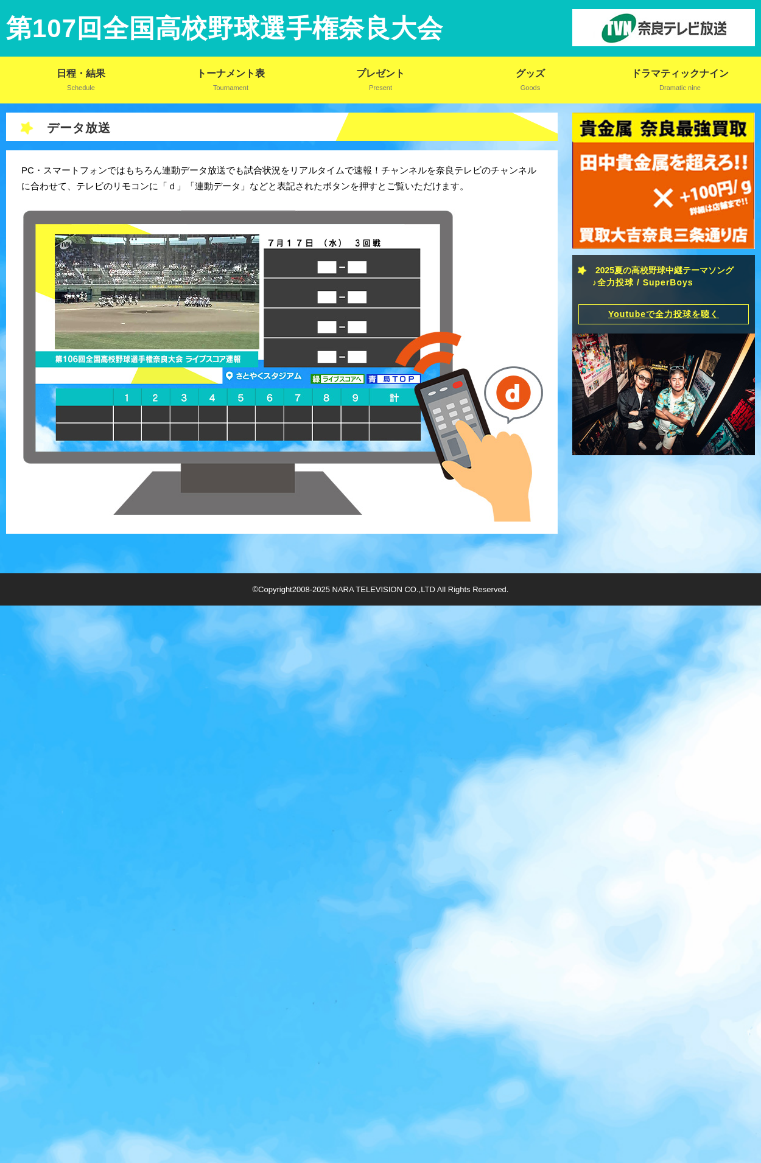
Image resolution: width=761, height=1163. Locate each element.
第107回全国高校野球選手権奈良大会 (224, 28)
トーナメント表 (231, 73)
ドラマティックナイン (680, 73)
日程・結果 (81, 73)
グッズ (530, 73)
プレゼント (381, 73)
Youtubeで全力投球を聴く (663, 316)
